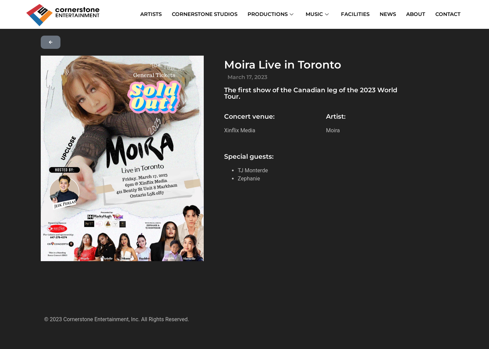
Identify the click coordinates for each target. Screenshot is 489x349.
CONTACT (447, 14)
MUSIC (317, 14)
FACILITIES (355, 14)
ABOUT (415, 14)
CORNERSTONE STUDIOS (204, 14)
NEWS (388, 14)
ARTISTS (151, 14)
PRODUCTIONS (270, 14)
